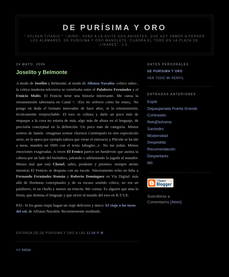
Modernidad (157, 135)
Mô (150, 163)
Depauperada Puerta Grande (172, 108)
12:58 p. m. (96, 233)
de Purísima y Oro (114, 27)
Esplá (152, 101)
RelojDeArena (159, 122)
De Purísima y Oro (164, 71)
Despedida (156, 142)
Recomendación (161, 149)
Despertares (157, 156)
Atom (175, 202)
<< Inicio (23, 249)
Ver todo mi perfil (165, 78)
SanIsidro (155, 129)
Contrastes (156, 115)
